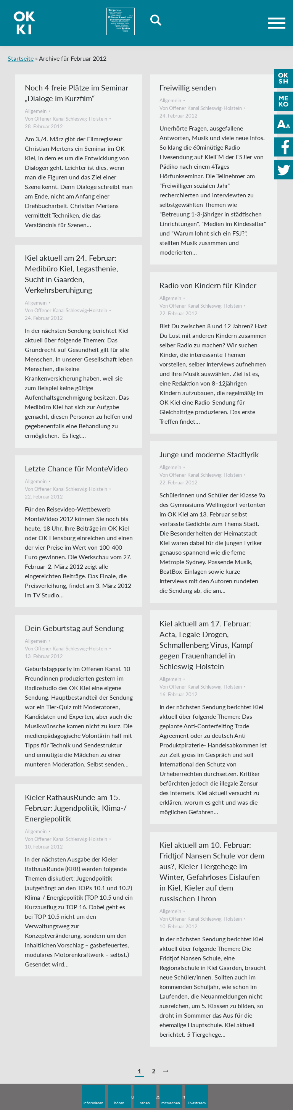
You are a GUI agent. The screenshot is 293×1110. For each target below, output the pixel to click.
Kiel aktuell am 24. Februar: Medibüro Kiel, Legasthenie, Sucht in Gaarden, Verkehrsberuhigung (71, 273)
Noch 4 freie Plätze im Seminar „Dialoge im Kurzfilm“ (76, 93)
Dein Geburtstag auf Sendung (74, 627)
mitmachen (170, 1102)
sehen (145, 1102)
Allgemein (36, 111)
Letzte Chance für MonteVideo (76, 468)
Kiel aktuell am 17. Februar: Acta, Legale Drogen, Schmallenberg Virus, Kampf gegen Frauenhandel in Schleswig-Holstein (206, 645)
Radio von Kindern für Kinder (207, 285)
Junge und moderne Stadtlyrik (209, 454)
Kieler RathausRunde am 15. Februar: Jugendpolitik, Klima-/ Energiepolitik (76, 807)
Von (66, 119)
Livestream (197, 1102)
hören (119, 1102)
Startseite (21, 58)
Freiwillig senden (187, 87)
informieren (93, 1102)
